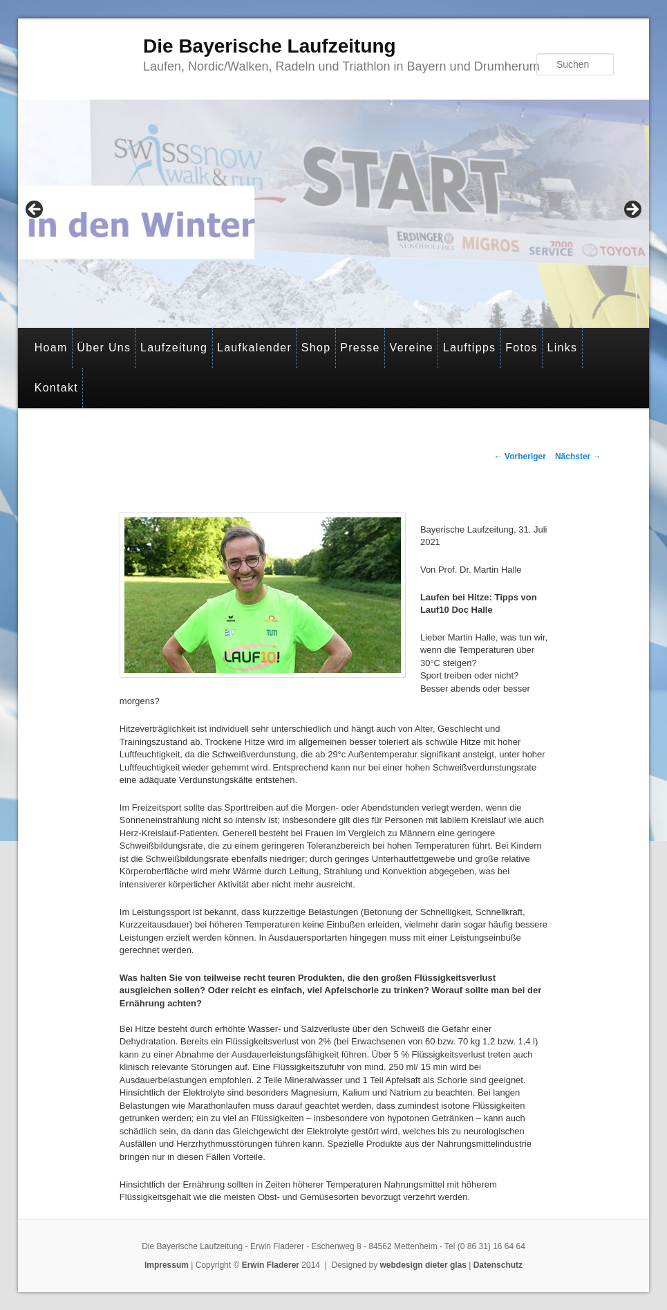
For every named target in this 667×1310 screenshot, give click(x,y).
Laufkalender (254, 347)
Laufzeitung (173, 347)
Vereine (411, 347)
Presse (360, 347)
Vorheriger (520, 456)
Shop (316, 347)
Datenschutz (498, 1265)
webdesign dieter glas (423, 1265)
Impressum (166, 1265)
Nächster (578, 456)
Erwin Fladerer (270, 1265)
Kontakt (56, 388)
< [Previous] (35, 210)
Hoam (51, 347)
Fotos (521, 347)
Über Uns (104, 347)
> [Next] (631, 210)
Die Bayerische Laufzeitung (269, 46)
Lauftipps (469, 347)
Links (562, 347)
